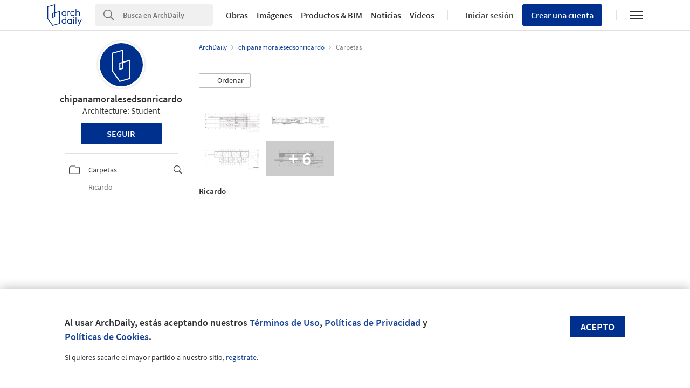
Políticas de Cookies (107, 336)
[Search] (168, 15)
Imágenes (274, 15)
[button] (225, 80)
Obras (237, 15)
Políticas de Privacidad (372, 322)
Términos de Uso (285, 322)
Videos (422, 15)
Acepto (598, 327)
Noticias (386, 15)
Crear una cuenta (562, 15)
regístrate (241, 357)
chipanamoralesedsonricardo (121, 99)
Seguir (121, 133)
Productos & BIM (331, 15)
